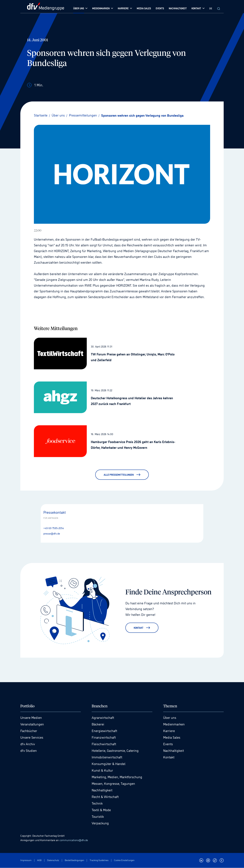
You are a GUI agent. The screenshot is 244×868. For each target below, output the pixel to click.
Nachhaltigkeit (102, 790)
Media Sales (171, 737)
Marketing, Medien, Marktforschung (117, 777)
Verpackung (100, 823)
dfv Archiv (27, 744)
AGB (39, 860)
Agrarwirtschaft (103, 717)
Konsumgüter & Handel (108, 763)
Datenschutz (53, 860)
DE (210, 8)
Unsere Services (31, 737)
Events (168, 744)
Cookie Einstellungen (124, 860)
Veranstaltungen (32, 724)
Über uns (169, 717)
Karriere (169, 730)
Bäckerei (98, 724)
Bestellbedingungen (74, 860)
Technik (97, 803)
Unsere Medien (31, 717)
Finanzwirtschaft (104, 737)
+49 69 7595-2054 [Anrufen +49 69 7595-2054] (53, 528)
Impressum (26, 860)
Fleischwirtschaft (104, 744)
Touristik (98, 816)
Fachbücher (28, 730)
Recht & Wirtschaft (105, 796)
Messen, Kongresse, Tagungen (113, 783)
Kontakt (168, 757)
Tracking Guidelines (99, 860)
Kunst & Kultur (102, 770)
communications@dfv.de (73, 840)
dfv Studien (28, 750)
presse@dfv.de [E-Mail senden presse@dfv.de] (51, 533)
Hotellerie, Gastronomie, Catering (115, 750)
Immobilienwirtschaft (107, 757)
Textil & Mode (101, 810)
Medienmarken (174, 724)
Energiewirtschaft (104, 730)
